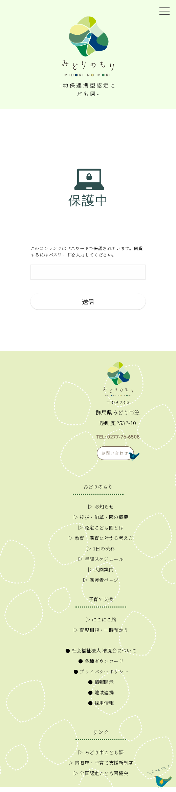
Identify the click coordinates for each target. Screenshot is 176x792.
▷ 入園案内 (101, 569)
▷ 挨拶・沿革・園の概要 (101, 517)
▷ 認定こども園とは (101, 527)
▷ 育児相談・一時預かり (101, 629)
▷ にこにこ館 (101, 619)
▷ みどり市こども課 (101, 752)
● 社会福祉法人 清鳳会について (100, 650)
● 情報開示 (101, 681)
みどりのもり (98, 486)
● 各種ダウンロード (101, 661)
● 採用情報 (101, 702)
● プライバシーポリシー (101, 671)
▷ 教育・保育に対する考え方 (100, 538)
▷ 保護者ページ (100, 579)
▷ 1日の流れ (101, 548)
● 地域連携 (101, 692)
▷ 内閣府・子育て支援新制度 (100, 762)
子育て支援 (101, 599)
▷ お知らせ (101, 506)
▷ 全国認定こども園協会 (101, 773)
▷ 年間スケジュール (101, 558)
